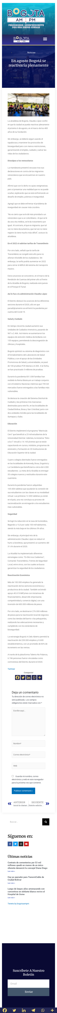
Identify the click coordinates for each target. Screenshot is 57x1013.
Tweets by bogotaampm (18, 903)
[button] (45, 39)
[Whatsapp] (34, 677)
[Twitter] (23, 677)
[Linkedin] (28, 677)
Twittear (11, 669)
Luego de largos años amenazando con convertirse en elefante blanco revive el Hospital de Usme (26, 892)
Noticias (31, 52)
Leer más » (11, 871)
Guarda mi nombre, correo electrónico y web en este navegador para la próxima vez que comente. (28, 779)
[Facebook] (17, 677)
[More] (39, 677)
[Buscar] (45, 821)
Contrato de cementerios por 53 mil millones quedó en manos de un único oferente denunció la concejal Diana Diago (27, 865)
